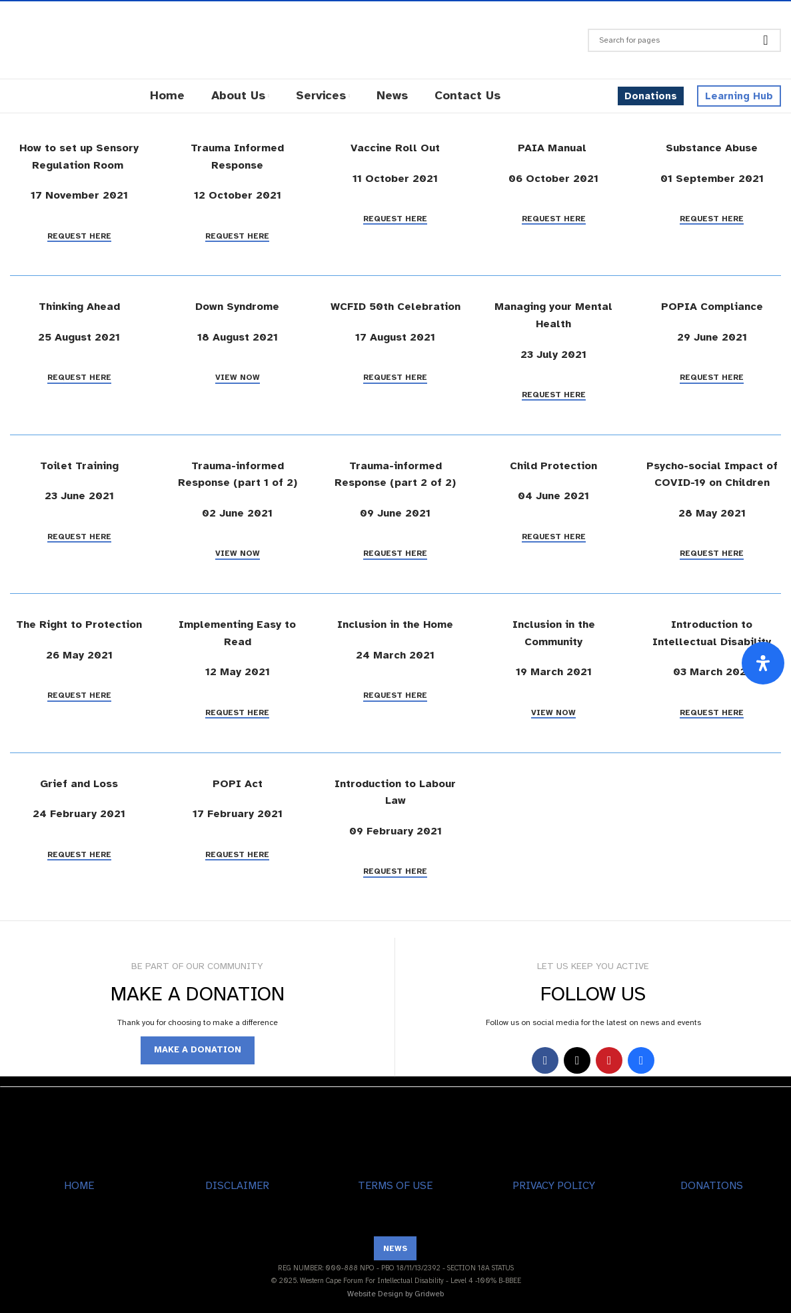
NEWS (395, 1248)
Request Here (79, 236)
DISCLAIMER (237, 1185)
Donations (650, 96)
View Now (237, 377)
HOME (79, 1185)
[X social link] (577, 1060)
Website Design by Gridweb (395, 1293)
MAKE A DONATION (197, 1049)
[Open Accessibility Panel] (763, 663)
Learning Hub (739, 96)
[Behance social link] (641, 1060)
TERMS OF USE (395, 1185)
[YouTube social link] (609, 1060)
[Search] (684, 40)
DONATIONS (711, 1185)
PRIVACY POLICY (553, 1185)
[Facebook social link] (545, 1060)
